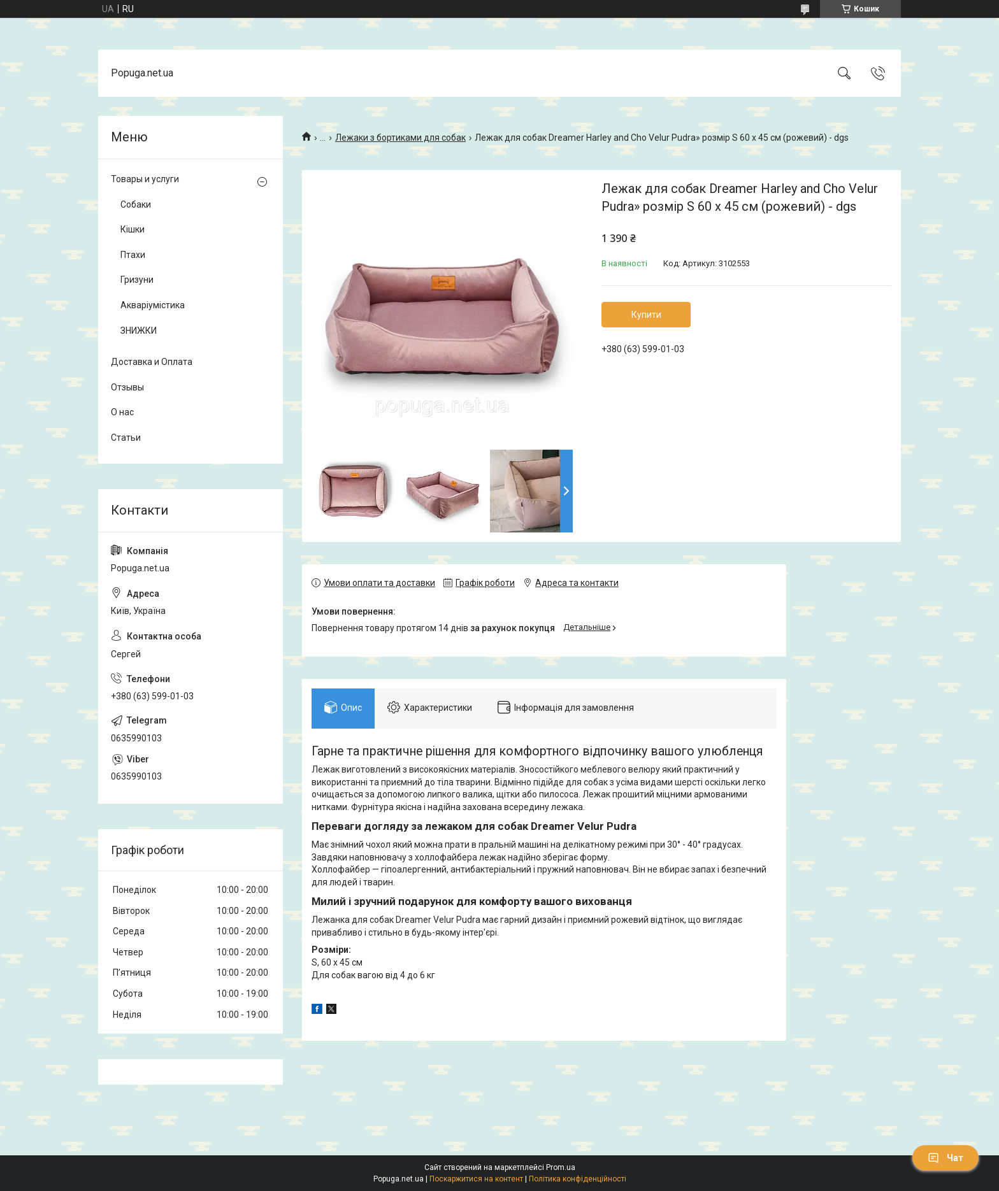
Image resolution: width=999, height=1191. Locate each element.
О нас (122, 412)
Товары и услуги (145, 179)
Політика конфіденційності (577, 1178)
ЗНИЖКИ (138, 330)
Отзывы (127, 387)
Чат (945, 1158)
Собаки (135, 204)
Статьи (126, 437)
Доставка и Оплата (151, 362)
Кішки (132, 229)
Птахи (132, 255)
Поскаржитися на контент (476, 1178)
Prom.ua (560, 1167)
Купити (646, 315)
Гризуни (137, 280)
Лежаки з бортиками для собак (400, 137)
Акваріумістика (152, 305)
